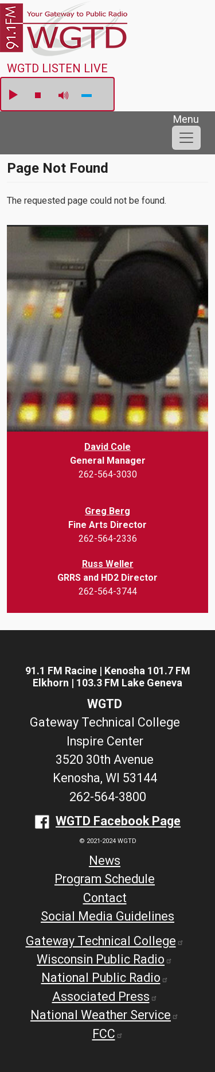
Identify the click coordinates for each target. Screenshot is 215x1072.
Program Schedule (104, 879)
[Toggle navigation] (186, 138)
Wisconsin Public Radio (105, 959)
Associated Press (105, 996)
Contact (105, 898)
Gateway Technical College (105, 941)
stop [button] (38, 95)
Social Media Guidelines (107, 916)
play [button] (12, 95)
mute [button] (63, 95)
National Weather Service (104, 1015)
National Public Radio (105, 977)
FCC (107, 1034)
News (104, 860)
